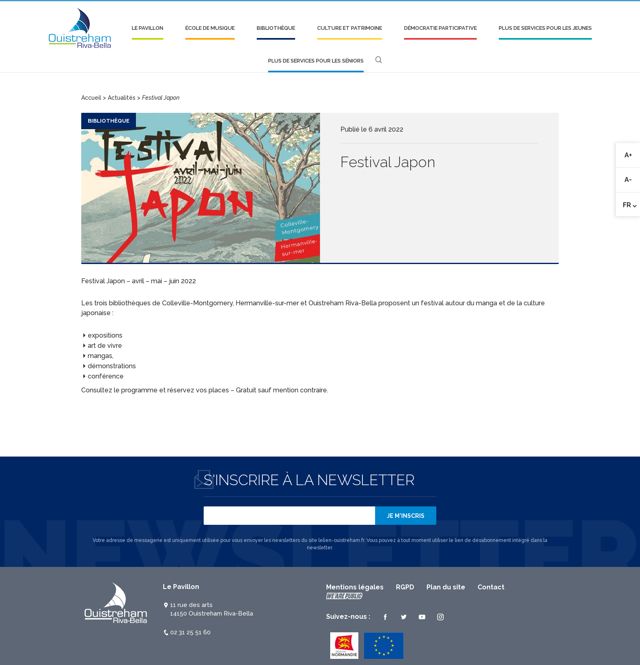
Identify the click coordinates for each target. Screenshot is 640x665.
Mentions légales (355, 587)
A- (632, 180)
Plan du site (446, 587)
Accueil (91, 97)
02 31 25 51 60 (190, 632)
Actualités (122, 97)
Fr (627, 205)
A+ (632, 155)
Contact (491, 587)
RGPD (405, 587)
